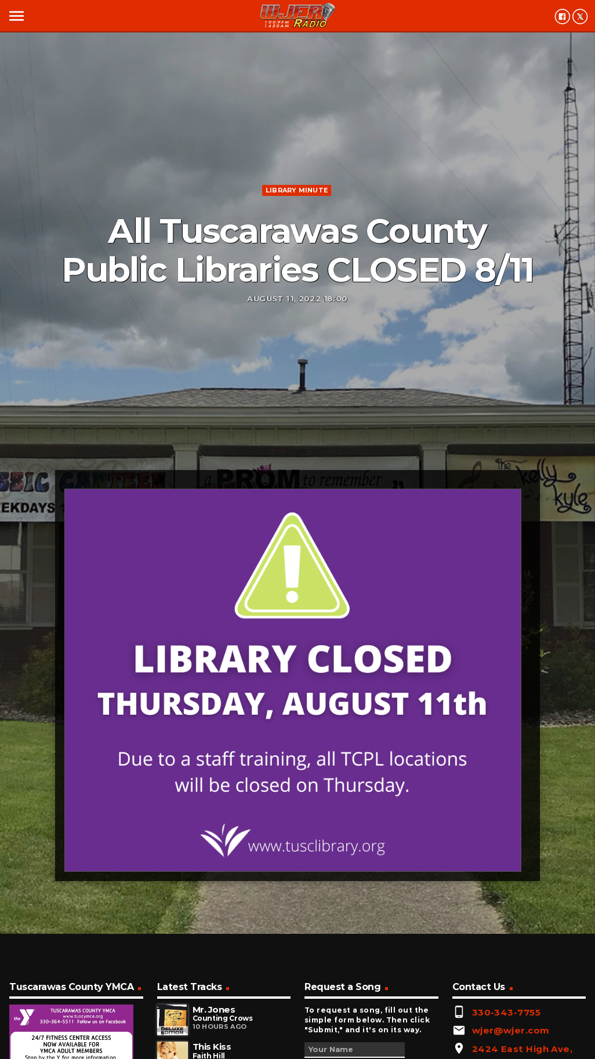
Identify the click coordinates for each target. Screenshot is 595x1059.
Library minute (297, 190)
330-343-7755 (506, 1012)
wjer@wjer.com (511, 1030)
